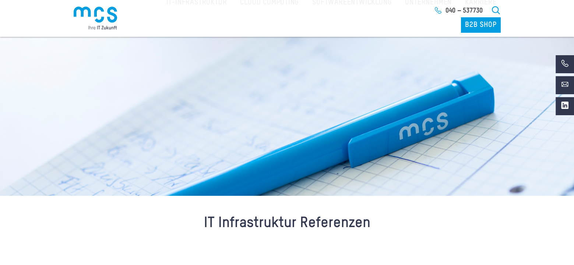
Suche (496, 10)
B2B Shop (482, 25)
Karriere (436, 25)
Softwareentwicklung (317, 25)
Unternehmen (388, 25)
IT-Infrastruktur (174, 25)
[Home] (95, 18)
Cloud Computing (242, 25)
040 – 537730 (464, 10)
